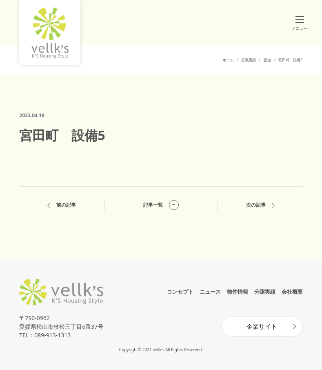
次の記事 (260, 205)
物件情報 (237, 291)
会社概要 (292, 291)
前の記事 (62, 205)
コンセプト (180, 291)
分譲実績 (264, 291)
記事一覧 (161, 205)
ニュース (210, 291)
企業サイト (261, 326)
